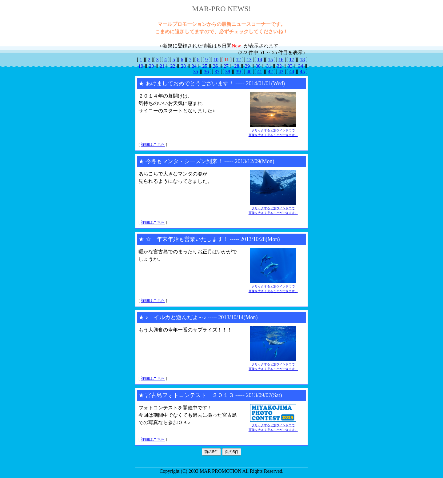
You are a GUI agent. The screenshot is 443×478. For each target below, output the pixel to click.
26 (215, 66)
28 (236, 66)
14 (259, 59)
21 (162, 66)
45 (302, 71)
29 (247, 66)
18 (302, 59)
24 (194, 66)
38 (227, 71)
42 (270, 71)
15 (270, 59)
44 (291, 71)
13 (248, 59)
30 (258, 66)
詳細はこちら (153, 144)
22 (172, 66)
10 (216, 59)
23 (183, 66)
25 (204, 66)
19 (140, 66)
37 (216, 71)
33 (290, 66)
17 (291, 59)
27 (226, 66)
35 (195, 71)
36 (206, 71)
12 (238, 59)
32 (279, 66)
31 (268, 66)
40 (248, 71)
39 (238, 71)
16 (280, 59)
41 (259, 71)
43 (280, 71)
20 (151, 66)
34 (300, 66)
